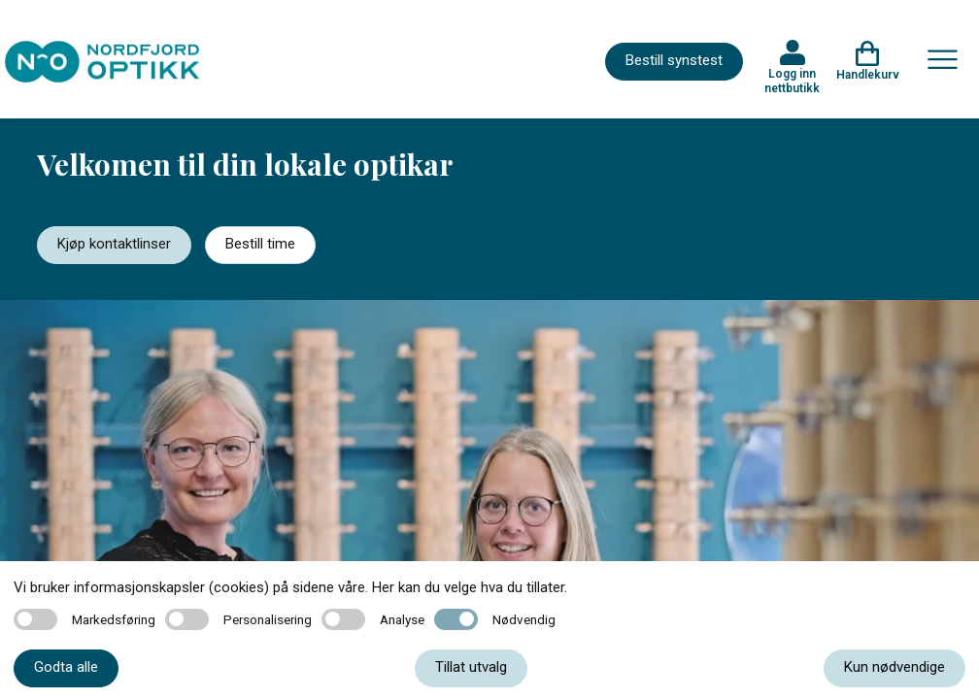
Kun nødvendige (894, 667)
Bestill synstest (674, 60)
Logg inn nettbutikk (792, 80)
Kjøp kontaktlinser (114, 243)
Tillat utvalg (471, 667)
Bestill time (260, 243)
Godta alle (66, 667)
